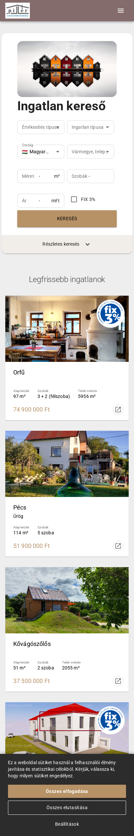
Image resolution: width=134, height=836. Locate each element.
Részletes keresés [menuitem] (67, 244)
